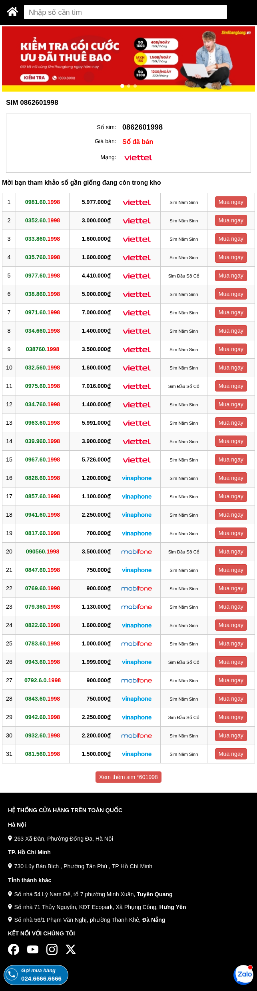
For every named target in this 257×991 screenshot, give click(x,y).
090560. (43, 551)
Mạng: (108, 157)
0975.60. (42, 386)
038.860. (42, 294)
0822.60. (42, 625)
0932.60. (42, 735)
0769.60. (42, 588)
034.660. (42, 331)
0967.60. (42, 459)
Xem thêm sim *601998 (128, 777)
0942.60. (42, 717)
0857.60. (42, 496)
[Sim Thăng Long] (12, 11)
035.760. (42, 257)
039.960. (42, 441)
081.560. (42, 754)
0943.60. (42, 662)
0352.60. (42, 220)
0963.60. (42, 423)
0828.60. (42, 478)
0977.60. (42, 275)
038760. (43, 349)
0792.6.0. (42, 680)
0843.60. (42, 698)
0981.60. (42, 202)
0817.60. (42, 533)
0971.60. (42, 312)
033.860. (42, 239)
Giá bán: (105, 141)
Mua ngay (231, 202)
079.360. (42, 606)
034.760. (42, 404)
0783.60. (42, 643)
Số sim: (106, 127)
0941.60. (42, 514)
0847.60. (42, 570)
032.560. (42, 367)
